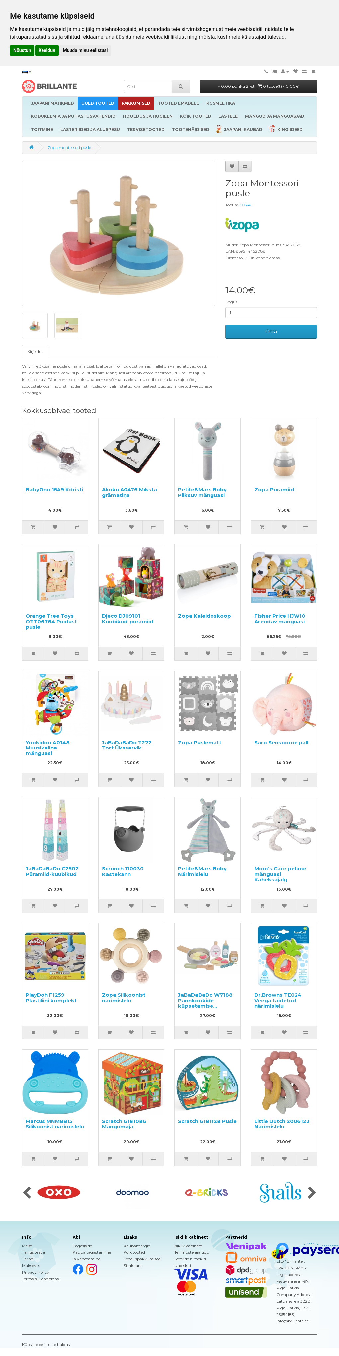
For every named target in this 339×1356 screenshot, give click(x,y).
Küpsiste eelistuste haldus (46, 1344)
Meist (27, 1245)
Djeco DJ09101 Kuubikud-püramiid (127, 619)
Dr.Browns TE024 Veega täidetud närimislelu (277, 1000)
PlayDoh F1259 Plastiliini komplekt (51, 998)
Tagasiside (82, 1245)
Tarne (27, 1258)
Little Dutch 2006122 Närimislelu (282, 1124)
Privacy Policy (35, 1272)
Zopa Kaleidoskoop (204, 616)
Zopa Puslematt (199, 742)
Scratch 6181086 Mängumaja (124, 1124)
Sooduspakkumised (142, 1258)
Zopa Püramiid (274, 489)
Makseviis (31, 1265)
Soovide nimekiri (190, 1258)
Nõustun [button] (22, 50)
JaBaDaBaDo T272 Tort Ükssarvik (127, 745)
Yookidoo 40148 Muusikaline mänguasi (48, 747)
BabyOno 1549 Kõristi (54, 489)
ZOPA (245, 204)
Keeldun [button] (47, 50)
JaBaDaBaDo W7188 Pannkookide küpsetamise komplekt (205, 1003)
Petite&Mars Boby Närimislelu (202, 871)
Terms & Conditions (40, 1278)
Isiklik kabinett (188, 1245)
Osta (271, 331)
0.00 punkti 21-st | (258, 86)
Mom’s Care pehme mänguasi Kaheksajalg (280, 874)
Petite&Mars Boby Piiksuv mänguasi (202, 492)
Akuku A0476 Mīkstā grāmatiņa (129, 492)
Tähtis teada (33, 1252)
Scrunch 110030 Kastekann (123, 871)
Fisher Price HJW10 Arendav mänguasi (279, 619)
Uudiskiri (182, 1265)
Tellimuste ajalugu (191, 1252)
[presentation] (27, 1193)
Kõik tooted (134, 1252)
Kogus (231, 301)
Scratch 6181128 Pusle (207, 1121)
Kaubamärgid (137, 1245)
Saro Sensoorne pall (281, 742)
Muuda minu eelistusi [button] (85, 50)
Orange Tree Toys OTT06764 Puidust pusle (51, 621)
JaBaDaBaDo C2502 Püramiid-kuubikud (52, 871)
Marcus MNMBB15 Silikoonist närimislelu (55, 1124)
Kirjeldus (35, 351)
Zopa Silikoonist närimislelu (123, 998)
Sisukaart (132, 1265)
